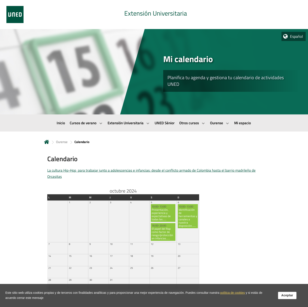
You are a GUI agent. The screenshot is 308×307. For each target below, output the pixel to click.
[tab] (154, 14)
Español (296, 36)
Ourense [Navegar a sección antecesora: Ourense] (62, 141)
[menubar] (154, 123)
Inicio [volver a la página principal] (46, 142)
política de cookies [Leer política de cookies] (232, 300)
